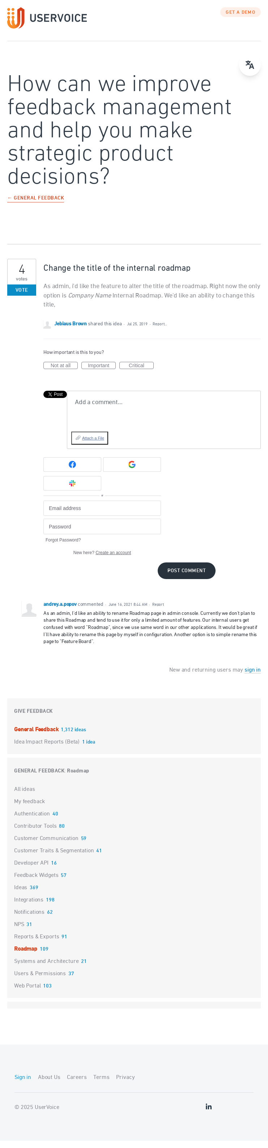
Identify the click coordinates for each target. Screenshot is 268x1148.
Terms (101, 1085)
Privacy (125, 1085)
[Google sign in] (132, 471)
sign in (252, 677)
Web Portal (27, 993)
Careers (76, 1085)
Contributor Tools (35, 833)
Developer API (31, 870)
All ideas (24, 797)
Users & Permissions (40, 981)
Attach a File (93, 445)
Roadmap (78, 778)
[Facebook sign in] (72, 471)
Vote (22, 298)
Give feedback (33, 719)
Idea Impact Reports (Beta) (47, 749)
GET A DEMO (240, 20)
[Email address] (102, 515)
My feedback (29, 809)
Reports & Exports (36, 944)
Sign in (22, 1085)
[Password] (102, 533)
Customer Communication (46, 846)
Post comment (186, 578)
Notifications (29, 919)
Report (158, 612)
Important (102, 373)
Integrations (28, 907)
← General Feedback (35, 206)
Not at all (64, 373)
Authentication (32, 821)
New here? (102, 559)
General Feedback (37, 737)
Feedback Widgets (36, 883)
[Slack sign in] (72, 490)
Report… (160, 331)
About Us (49, 1085)
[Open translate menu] (250, 65)
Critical (141, 373)
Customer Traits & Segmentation (54, 858)
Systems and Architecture (46, 969)
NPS (19, 932)
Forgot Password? (63, 547)
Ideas (20, 895)
